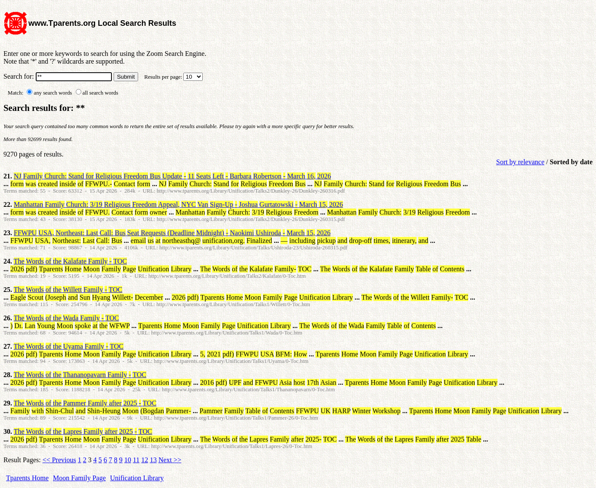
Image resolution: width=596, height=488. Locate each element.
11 (136, 459)
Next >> (169, 459)
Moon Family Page (79, 478)
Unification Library (137, 478)
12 (144, 459)
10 (127, 459)
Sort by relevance (520, 162)
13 (153, 459)
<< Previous (59, 459)
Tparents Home (27, 478)
